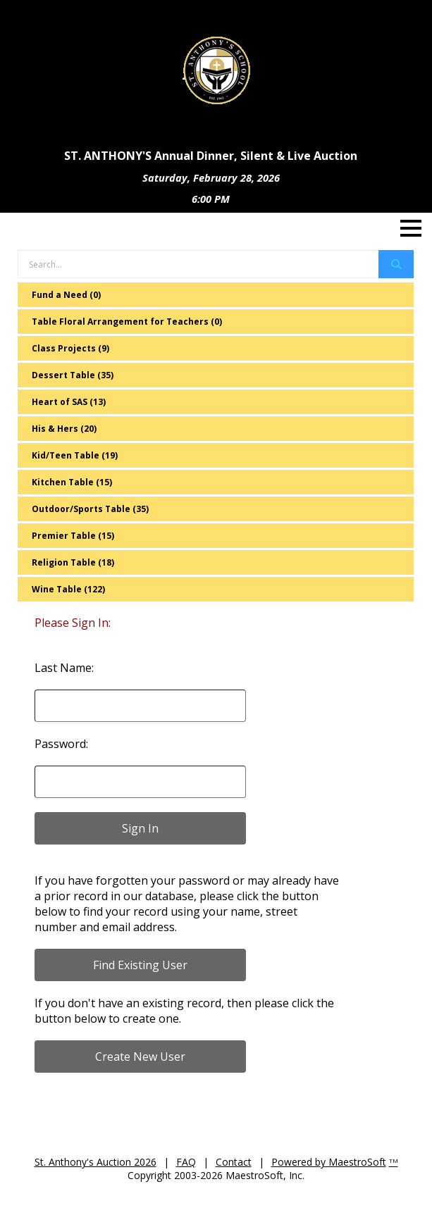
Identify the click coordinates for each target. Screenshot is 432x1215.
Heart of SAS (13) (69, 402)
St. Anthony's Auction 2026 (95, 1162)
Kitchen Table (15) (72, 482)
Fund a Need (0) (66, 295)
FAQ (186, 1162)
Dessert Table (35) (72, 375)
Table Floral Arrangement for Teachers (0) (127, 322)
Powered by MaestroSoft (328, 1162)
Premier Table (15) (73, 536)
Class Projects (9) (70, 348)
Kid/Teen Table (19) (75, 455)
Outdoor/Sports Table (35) (90, 509)
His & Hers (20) (64, 429)
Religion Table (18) (73, 562)
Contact (234, 1162)
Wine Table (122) (68, 589)
